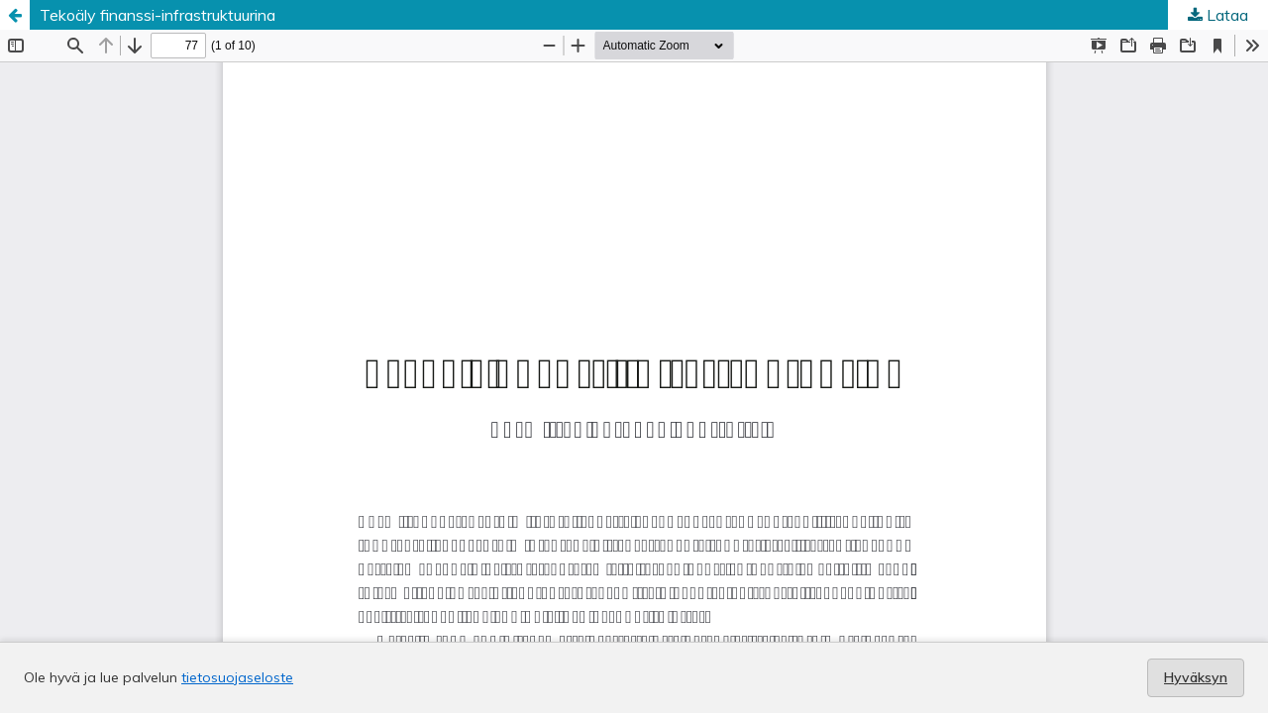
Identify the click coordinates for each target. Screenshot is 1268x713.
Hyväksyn (1195, 677)
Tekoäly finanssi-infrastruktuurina (157, 15)
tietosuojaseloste (237, 677)
